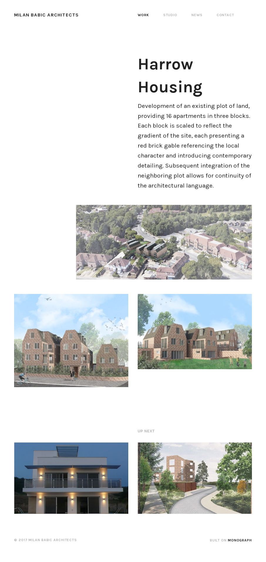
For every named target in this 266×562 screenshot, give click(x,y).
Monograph (240, 540)
